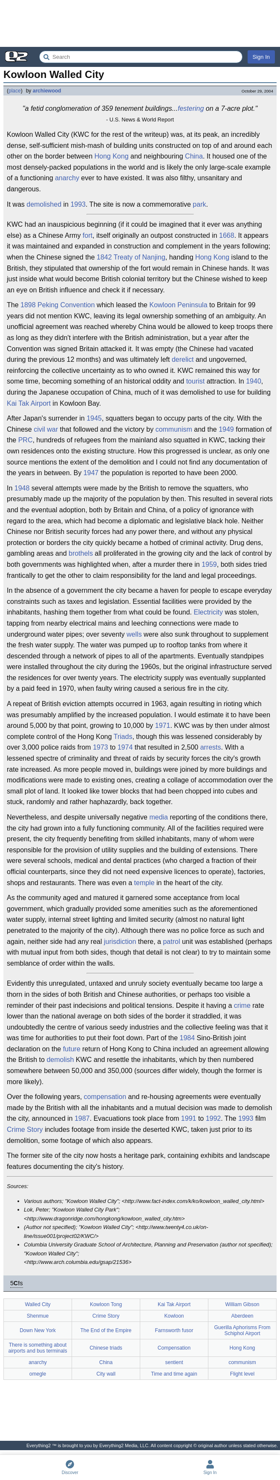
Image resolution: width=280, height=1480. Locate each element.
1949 (226, 429)
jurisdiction (120, 941)
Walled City (37, 1304)
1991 (188, 1118)
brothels (81, 553)
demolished (43, 204)
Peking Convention (66, 305)
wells (134, 634)
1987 (82, 1118)
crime (242, 1005)
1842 (104, 257)
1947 (91, 472)
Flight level (242, 1374)
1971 (162, 725)
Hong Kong (111, 156)
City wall (105, 1374)
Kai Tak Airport (29, 403)
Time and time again (174, 1374)
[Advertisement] (140, 23)
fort (87, 235)
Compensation (174, 1348)
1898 (28, 305)
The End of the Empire (105, 1330)
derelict (183, 359)
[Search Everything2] (140, 57)
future (72, 1049)
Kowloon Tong (106, 1304)
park (199, 204)
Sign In (261, 57)
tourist (195, 381)
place (15, 91)
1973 (100, 747)
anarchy (67, 178)
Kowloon (174, 1316)
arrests (210, 747)
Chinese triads (105, 1348)
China (194, 156)
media (158, 817)
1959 (209, 564)
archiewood (47, 91)
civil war (46, 429)
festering (191, 108)
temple (144, 882)
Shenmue (38, 1316)
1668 (226, 235)
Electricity (208, 612)
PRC (25, 440)
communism (174, 429)
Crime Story (25, 1129)
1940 (253, 381)
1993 (78, 204)
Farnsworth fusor (174, 1330)
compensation (105, 1096)
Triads (123, 736)
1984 (187, 1037)
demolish (60, 1059)
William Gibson (242, 1304)
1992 (213, 1118)
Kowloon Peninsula (178, 305)
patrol (171, 941)
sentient (174, 1362)
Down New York (38, 1330)
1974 (125, 747)
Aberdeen (242, 1316)
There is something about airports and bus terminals (37, 1348)
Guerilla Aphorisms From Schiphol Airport (242, 1330)
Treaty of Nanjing (139, 257)
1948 (22, 488)
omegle (37, 1374)
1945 (94, 418)
